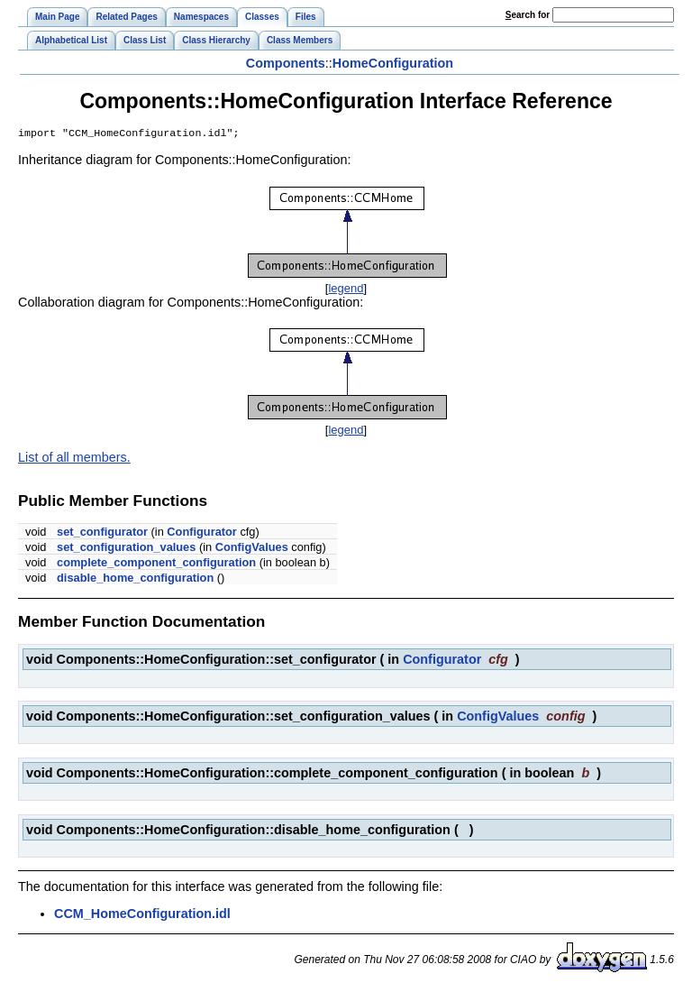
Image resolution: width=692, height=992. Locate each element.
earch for (527, 15)
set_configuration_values (126, 549)
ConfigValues (251, 549)
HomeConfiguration (392, 63)
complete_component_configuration (156, 564)
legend (345, 290)
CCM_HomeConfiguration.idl (142, 915)
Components (285, 63)
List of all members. (74, 459)
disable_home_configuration (135, 579)
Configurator (201, 533)
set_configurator (102, 533)
